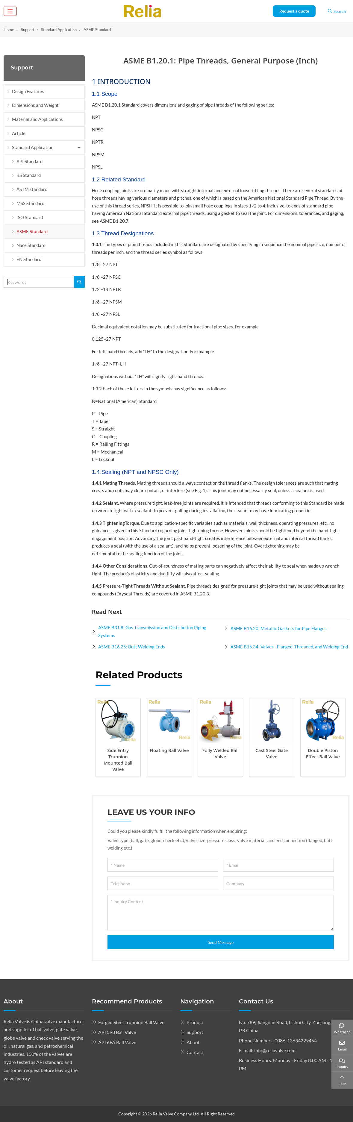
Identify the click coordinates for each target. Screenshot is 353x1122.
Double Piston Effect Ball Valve (323, 753)
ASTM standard (31, 189)
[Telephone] (162, 883)
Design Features (28, 91)
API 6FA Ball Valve (117, 1042)
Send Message (221, 942)
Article (18, 133)
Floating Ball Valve (169, 750)
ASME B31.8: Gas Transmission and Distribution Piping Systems (152, 631)
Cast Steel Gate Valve (271, 753)
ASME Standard (32, 231)
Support (195, 1032)
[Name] (162, 865)
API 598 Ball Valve (117, 1032)
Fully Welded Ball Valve (220, 753)
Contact (195, 1052)
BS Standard (28, 175)
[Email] (278, 865)
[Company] (278, 883)
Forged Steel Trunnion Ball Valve (131, 1022)
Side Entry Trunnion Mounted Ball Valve (118, 759)
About (193, 1042)
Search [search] (337, 11)
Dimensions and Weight (35, 105)
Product (195, 1022)
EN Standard (28, 259)
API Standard (29, 161)
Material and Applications (37, 119)
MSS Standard (30, 203)
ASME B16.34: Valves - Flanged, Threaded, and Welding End (289, 646)
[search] (79, 282)
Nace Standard (31, 245)
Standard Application (32, 147)
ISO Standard (29, 217)
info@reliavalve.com (275, 1050)
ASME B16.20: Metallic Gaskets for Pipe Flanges (279, 628)
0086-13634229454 (296, 1040)
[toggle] (10, 11)
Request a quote (294, 10)
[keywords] (39, 282)
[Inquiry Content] (220, 912)
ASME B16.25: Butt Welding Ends (131, 646)
